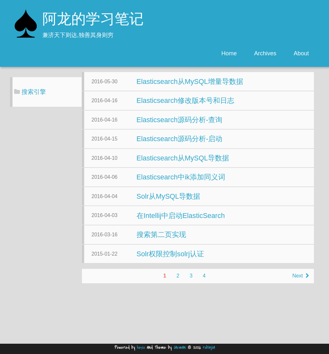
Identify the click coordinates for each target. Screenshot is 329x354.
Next (235, 331)
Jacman (179, 347)
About (301, 53)
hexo (141, 347)
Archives (265, 53)
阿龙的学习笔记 (93, 20)
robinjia (209, 347)
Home (229, 53)
